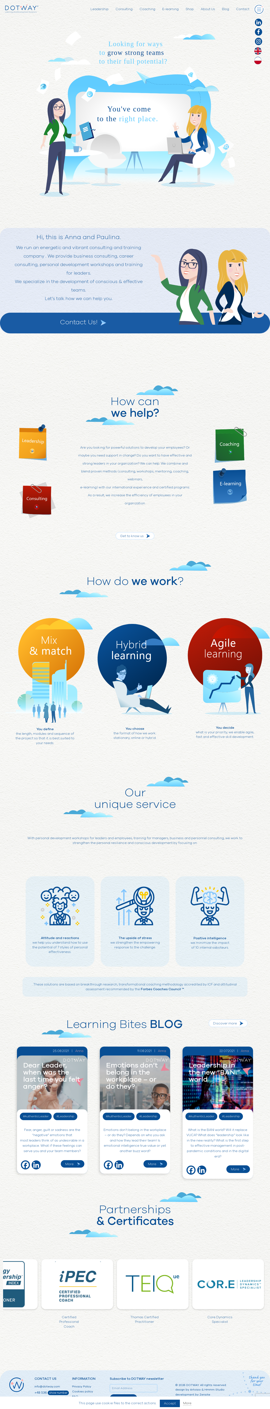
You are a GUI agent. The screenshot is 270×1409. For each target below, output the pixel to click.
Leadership (100, 9)
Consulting (124, 9)
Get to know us (132, 536)
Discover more (225, 1023)
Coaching (147, 9)
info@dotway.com (47, 1386)
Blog (225, 9)
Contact (242, 9)
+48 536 (52, 1392)
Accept (170, 1403)
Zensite (205, 1395)
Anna (79, 1051)
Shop (190, 9)
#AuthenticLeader (36, 1116)
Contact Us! (79, 322)
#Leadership (65, 1116)
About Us (208, 9)
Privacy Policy (81, 1386)
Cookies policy (82, 1391)
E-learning (170, 9)
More (69, 1164)
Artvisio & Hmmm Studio (207, 1390)
